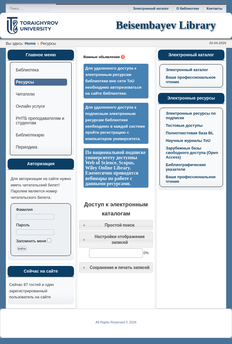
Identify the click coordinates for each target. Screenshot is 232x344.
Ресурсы (25, 82)
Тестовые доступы (184, 125)
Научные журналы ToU (188, 140)
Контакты (214, 8)
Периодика (26, 147)
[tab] (116, 225)
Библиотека (27, 69)
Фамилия (24, 209)
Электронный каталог (151, 8)
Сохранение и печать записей (120, 267)
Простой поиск (119, 225)
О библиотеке (187, 8)
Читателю (25, 94)
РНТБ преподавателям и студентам (40, 120)
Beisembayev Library (166, 25)
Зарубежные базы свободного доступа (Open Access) (192, 152)
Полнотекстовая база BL (190, 133)
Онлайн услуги (30, 106)
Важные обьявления (104, 57)
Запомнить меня (31, 241)
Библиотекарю (30, 135)
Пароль (23, 225)
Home (30, 43)
